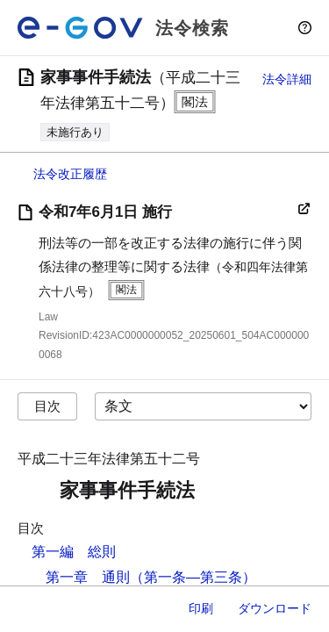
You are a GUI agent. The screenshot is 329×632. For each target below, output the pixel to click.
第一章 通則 (88, 577)
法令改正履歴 (70, 174)
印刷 (201, 608)
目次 (47, 406)
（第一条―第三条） (193, 577)
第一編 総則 (74, 551)
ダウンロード (274, 608)
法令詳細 (286, 79)
